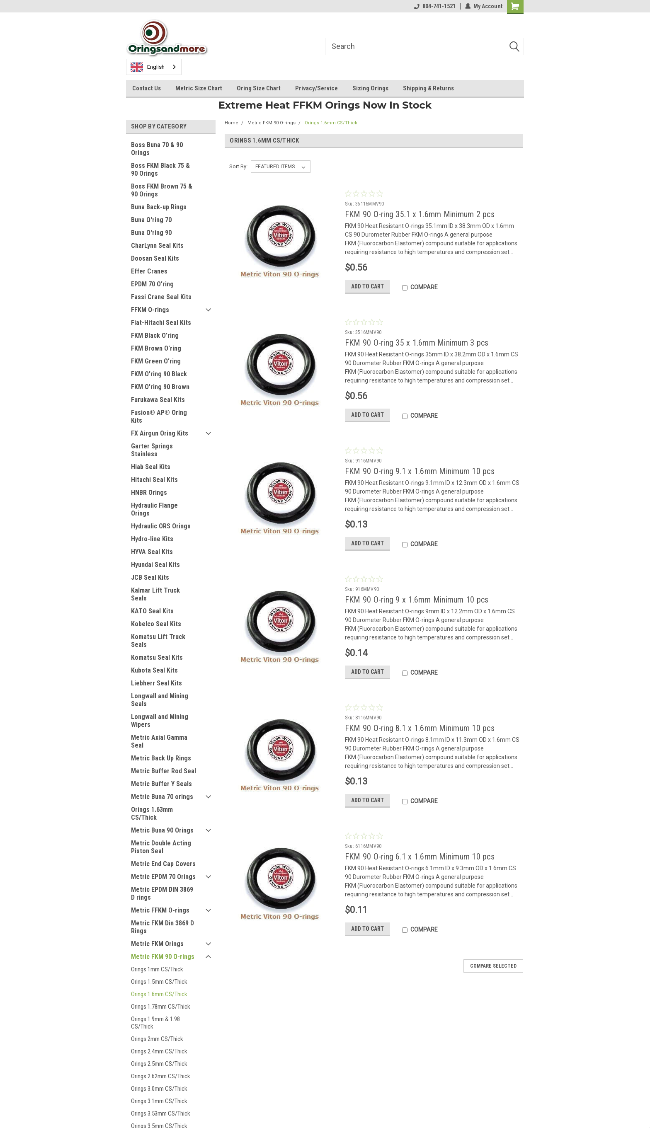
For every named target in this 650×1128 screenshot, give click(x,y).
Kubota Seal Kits (154, 670)
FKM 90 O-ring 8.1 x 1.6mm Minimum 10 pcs (420, 728)
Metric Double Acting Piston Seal (161, 847)
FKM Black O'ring (155, 335)
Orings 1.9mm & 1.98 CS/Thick (155, 1022)
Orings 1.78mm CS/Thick (160, 1006)
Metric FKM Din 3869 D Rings (162, 927)
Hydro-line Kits (152, 539)
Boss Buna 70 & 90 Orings (157, 149)
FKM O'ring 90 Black (159, 374)
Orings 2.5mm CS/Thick (159, 1063)
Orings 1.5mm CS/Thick (159, 981)
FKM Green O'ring (156, 361)
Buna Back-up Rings (159, 207)
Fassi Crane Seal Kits (161, 297)
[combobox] (154, 67)
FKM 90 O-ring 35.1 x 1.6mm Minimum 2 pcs (420, 214)
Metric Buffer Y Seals (161, 784)
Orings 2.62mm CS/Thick (160, 1076)
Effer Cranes (149, 271)
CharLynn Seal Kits (157, 245)
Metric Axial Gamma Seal (159, 741)
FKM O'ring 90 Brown (160, 387)
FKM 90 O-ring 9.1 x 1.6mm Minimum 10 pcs (420, 471)
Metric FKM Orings (157, 944)
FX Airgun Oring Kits (159, 433)
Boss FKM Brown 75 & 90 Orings (161, 190)
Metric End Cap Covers (163, 864)
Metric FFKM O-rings (160, 910)
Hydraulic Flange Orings (154, 509)
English (148, 67)
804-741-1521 (435, 6)
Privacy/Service (316, 88)
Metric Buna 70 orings (162, 797)
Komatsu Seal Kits (157, 657)
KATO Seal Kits (152, 611)
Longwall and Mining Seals (159, 700)
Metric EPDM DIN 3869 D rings (162, 893)
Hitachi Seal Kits (154, 480)
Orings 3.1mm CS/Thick (159, 1101)
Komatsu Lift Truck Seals (158, 641)
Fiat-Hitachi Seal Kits (161, 323)
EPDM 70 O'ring (152, 284)
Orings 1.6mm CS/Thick (159, 994)
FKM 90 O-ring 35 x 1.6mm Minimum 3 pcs (417, 343)
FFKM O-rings (150, 310)
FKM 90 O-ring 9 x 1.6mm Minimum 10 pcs (417, 600)
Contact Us (146, 88)
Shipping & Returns (428, 88)
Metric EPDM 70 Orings (163, 877)
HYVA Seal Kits (152, 552)
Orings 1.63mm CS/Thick (152, 813)
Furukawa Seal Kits (158, 400)
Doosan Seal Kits (155, 258)
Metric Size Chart (198, 88)
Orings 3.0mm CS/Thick (159, 1088)
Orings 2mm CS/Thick (157, 1039)
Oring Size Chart (259, 88)
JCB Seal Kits (150, 577)
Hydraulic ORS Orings (161, 526)
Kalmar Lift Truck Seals (155, 594)
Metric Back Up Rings (161, 758)
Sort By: (238, 166)
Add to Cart (367, 286)
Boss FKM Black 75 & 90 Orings (160, 169)
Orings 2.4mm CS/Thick (159, 1051)
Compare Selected (493, 966)
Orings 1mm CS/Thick (157, 969)
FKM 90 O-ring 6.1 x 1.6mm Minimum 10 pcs (420, 857)
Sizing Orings (370, 88)
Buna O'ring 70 (151, 220)
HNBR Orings (149, 492)
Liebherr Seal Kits (156, 683)
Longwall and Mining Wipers (159, 721)
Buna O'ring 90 (151, 233)
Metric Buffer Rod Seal (163, 771)
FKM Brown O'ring (156, 348)
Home (231, 123)
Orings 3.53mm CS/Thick (160, 1113)
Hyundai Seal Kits (155, 565)
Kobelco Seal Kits (156, 624)
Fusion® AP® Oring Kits (159, 416)
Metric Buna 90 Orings (162, 830)
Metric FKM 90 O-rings (162, 957)
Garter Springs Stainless (152, 450)
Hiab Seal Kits (150, 467)
